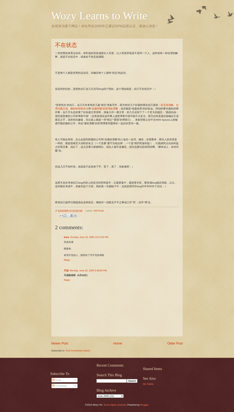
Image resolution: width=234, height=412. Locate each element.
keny (66, 237)
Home (117, 343)
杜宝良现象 (167, 105)
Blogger (144, 404)
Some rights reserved (115, 404)
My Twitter (148, 384)
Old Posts (99, 210)
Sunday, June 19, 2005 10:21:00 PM (89, 237)
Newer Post (59, 343)
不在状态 (66, 45)
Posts (56, 380)
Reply (67, 260)
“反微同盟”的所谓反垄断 (104, 108)
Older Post (175, 343)
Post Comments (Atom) (78, 350)
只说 (66, 270)
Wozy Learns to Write (99, 16)
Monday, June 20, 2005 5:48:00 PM (88, 270)
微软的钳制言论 (79, 108)
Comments (59, 385)
